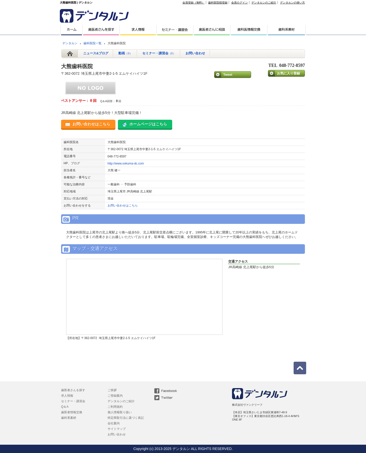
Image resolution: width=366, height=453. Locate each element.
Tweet (227, 74)
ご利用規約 (115, 406)
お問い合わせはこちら (91, 124)
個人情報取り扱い (120, 412)
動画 (125, 53)
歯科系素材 (68, 418)
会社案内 (114, 423)
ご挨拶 (112, 390)
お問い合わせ (195, 53)
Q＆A (64, 406)
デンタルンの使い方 (292, 2)
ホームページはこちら (148, 124)
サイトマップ (117, 429)
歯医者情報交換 (71, 412)
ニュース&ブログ (95, 53)
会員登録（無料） (193, 2)
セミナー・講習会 (158, 53)
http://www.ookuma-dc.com (126, 163)
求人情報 (67, 395)
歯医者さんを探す (73, 390)
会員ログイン (239, 2)
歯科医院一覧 (92, 43)
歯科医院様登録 (217, 2)
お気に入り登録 (288, 73)
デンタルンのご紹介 (263, 2)
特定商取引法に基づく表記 (126, 418)
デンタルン (69, 43)
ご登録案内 (115, 395)
